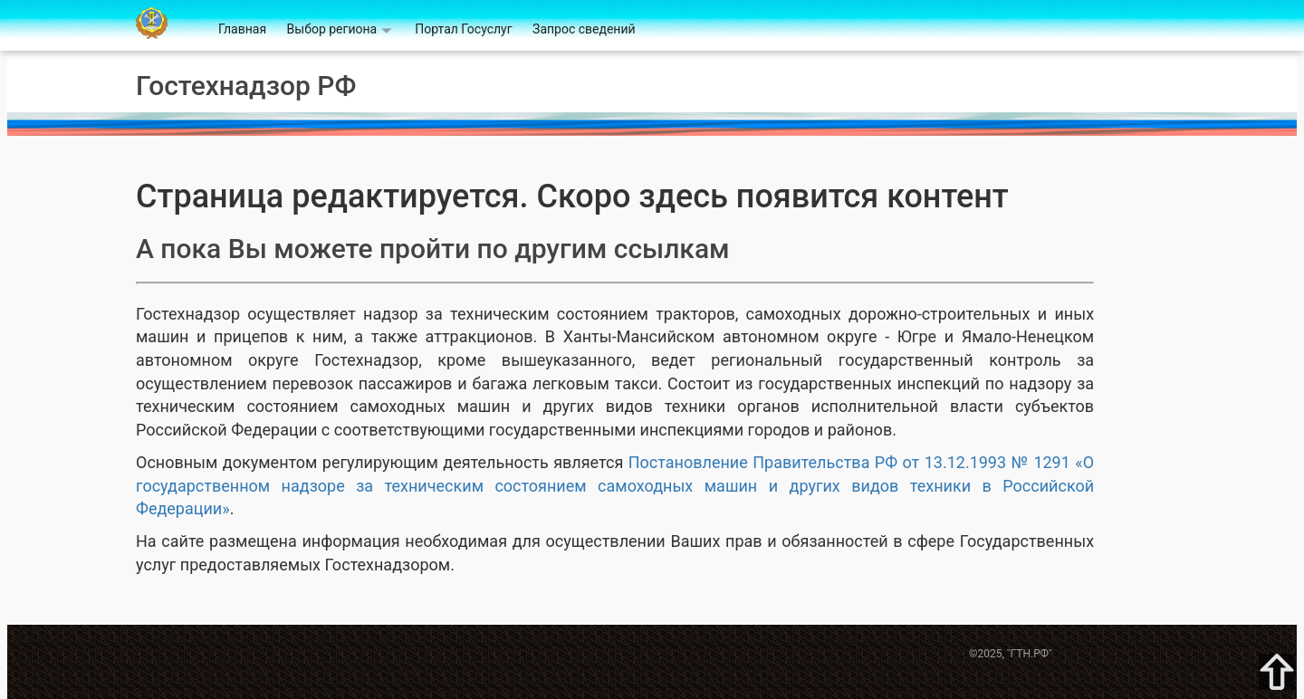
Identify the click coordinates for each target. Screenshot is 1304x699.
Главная (242, 29)
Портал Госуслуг (463, 29)
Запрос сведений (584, 29)
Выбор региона (332, 29)
